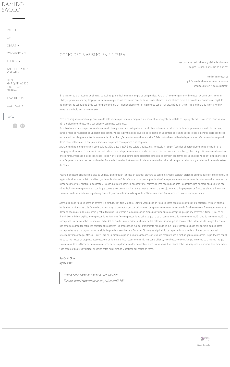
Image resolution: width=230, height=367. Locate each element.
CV (9, 37)
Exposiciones (16, 53)
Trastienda (15, 98)
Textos (13, 61)
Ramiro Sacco (13, 7)
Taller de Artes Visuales (17, 70)
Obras (13, 46)
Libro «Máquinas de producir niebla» (17, 85)
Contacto (15, 105)
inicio (11, 30)
